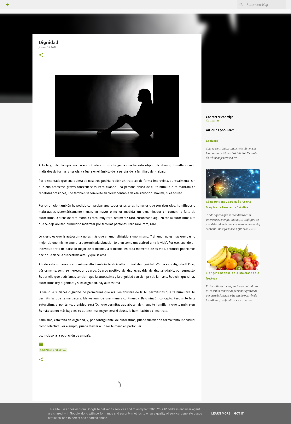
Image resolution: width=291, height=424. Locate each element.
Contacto (212, 140)
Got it (239, 413)
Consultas (212, 120)
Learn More (220, 413)
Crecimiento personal (53, 350)
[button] (41, 55)
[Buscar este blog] (265, 4)
